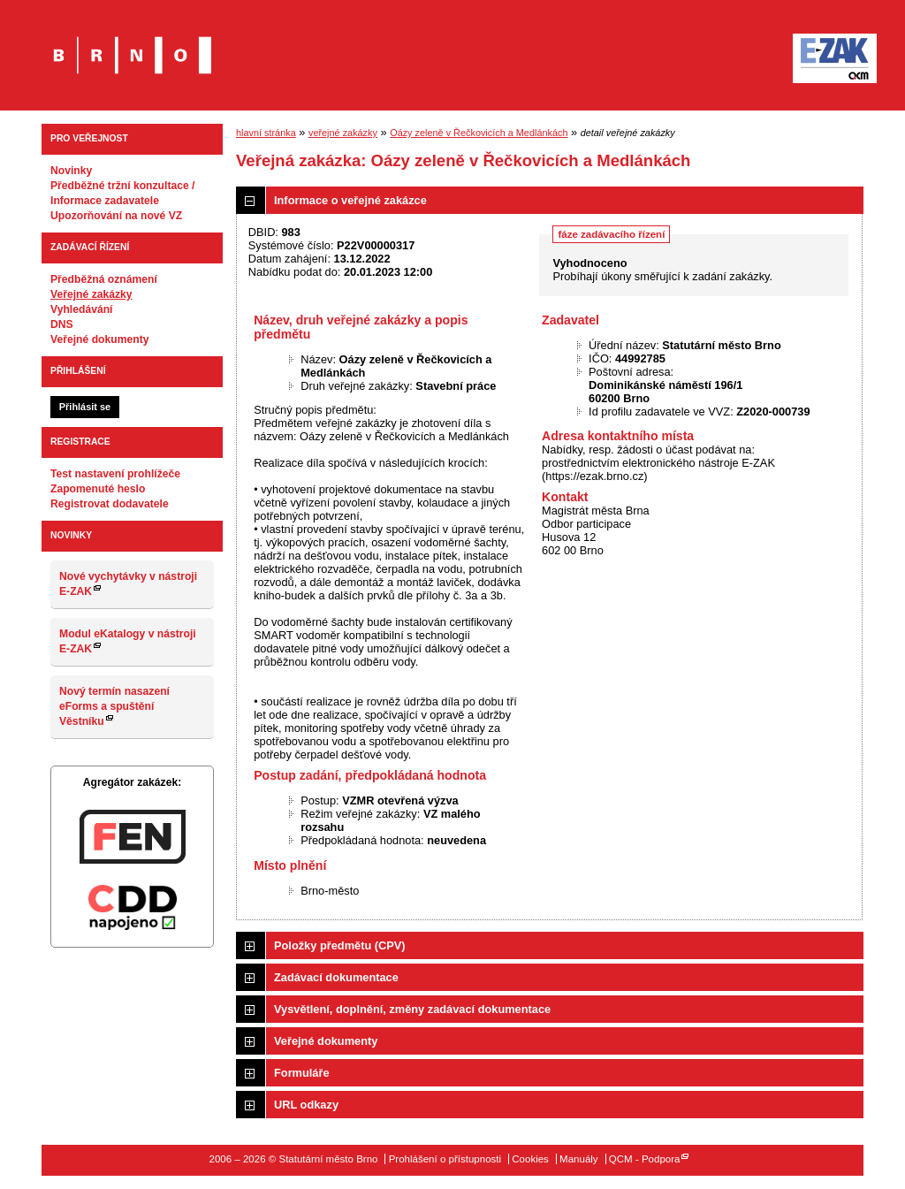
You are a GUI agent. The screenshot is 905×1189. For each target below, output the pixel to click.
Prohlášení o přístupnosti (445, 1159)
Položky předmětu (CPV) (340, 945)
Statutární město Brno (132, 43)
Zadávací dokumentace (336, 977)
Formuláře (302, 1072)
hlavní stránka (266, 132)
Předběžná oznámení (103, 279)
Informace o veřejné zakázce (350, 200)
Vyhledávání (81, 309)
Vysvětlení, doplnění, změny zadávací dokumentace (412, 1009)
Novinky (71, 170)
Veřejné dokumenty (99, 339)
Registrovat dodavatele (109, 504)
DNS (61, 324)
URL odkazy (306, 1104)
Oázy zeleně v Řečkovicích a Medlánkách (478, 132)
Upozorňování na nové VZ (116, 216)
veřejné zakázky (342, 132)
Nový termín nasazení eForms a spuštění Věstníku (114, 706)
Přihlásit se (84, 406)
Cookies (530, 1159)
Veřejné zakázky (91, 294)
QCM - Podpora (645, 1159)
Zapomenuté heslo (97, 489)
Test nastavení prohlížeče (115, 474)
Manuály (578, 1159)
